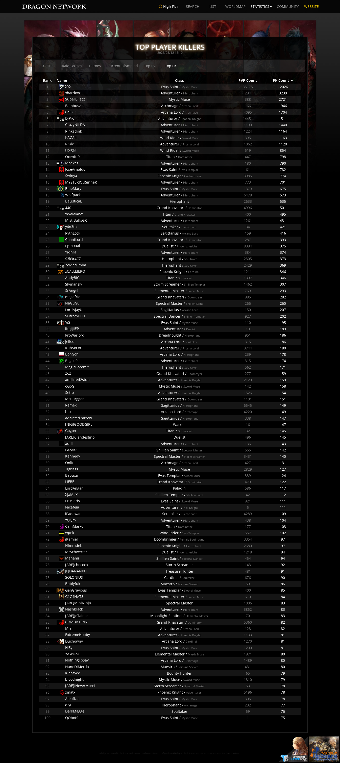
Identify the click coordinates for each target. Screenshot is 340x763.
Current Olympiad (122, 65)
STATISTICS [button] (261, 6)
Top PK (171, 65)
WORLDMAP (235, 6)
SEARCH (192, 6)
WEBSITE (311, 6)
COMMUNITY (288, 6)
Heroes (95, 65)
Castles (49, 65)
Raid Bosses (72, 65)
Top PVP (150, 65)
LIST (212, 6)
